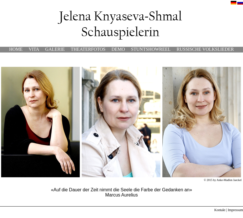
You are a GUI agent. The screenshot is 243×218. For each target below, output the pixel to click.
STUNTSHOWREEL (151, 49)
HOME (16, 49)
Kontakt (220, 210)
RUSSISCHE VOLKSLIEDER (205, 49)
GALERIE (55, 49)
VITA (34, 49)
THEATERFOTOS (88, 49)
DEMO (118, 49)
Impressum (235, 210)
